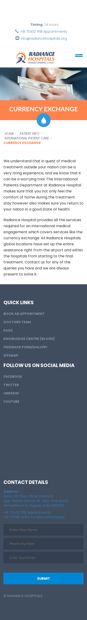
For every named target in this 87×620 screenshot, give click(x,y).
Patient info (29, 133)
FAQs (8, 330)
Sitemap (10, 355)
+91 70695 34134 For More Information (34, 517)
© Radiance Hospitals (22, 595)
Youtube (11, 401)
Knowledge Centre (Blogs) (29, 338)
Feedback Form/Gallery (25, 347)
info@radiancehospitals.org (44, 38)
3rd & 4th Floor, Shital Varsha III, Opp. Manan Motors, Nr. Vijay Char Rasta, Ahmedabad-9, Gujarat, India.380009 (36, 498)
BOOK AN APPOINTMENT (24, 313)
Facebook (12, 376)
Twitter (11, 385)
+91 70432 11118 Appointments (43, 31)
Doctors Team (17, 322)
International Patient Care (27, 138)
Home (9, 133)
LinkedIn (11, 393)
